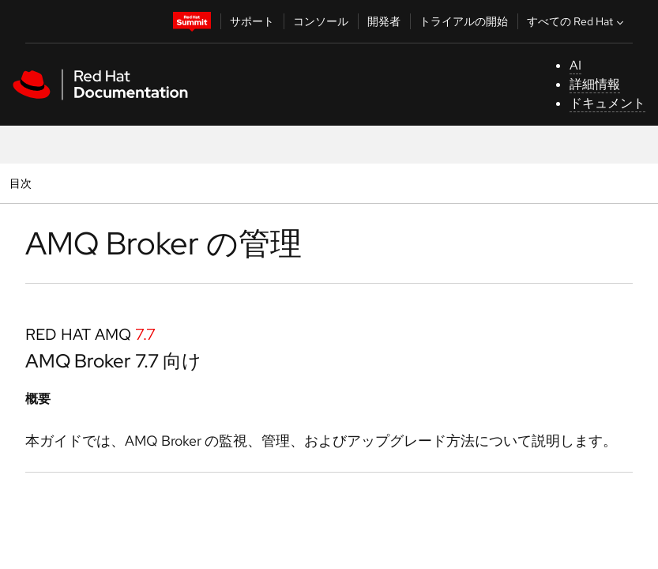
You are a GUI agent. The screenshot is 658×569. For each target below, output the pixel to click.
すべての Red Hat (577, 21)
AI (575, 65)
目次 (22, 182)
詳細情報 (595, 84)
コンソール (320, 21)
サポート (252, 21)
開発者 (383, 21)
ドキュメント (607, 103)
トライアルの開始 (463, 21)
